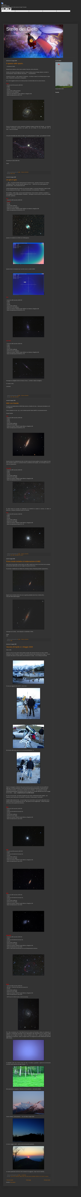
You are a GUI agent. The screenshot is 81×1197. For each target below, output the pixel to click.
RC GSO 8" (21, 555)
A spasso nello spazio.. (15, 63)
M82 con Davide (12, 403)
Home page (28, 1180)
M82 (13, 555)
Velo (14, 173)
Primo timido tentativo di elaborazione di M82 (23, 561)
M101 (12, 173)
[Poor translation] (8, 9)
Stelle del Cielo (21, 29)
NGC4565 (17, 396)
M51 (28, 1176)
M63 (13, 396)
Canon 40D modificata (15, 1176)
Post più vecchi (47, 1180)
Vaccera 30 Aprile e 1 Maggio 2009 (19, 647)
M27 (11, 396)
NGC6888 (17, 555)
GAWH (20, 1176)
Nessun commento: (25, 172)
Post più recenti (10, 1180)
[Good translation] (3, 9)
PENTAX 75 (38, 1176)
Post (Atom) (12, 1182)
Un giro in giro (11, 180)
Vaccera (46, 1176)
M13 (11, 555)
